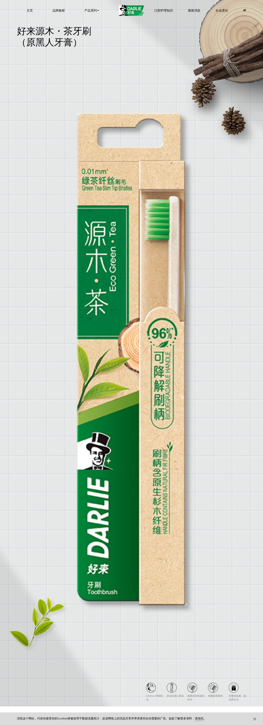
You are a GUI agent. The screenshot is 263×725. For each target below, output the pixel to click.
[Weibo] (244, 10)
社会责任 (222, 10)
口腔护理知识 (163, 10)
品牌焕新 (58, 10)
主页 (30, 10)
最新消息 (194, 10)
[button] (255, 719)
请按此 (199, 718)
